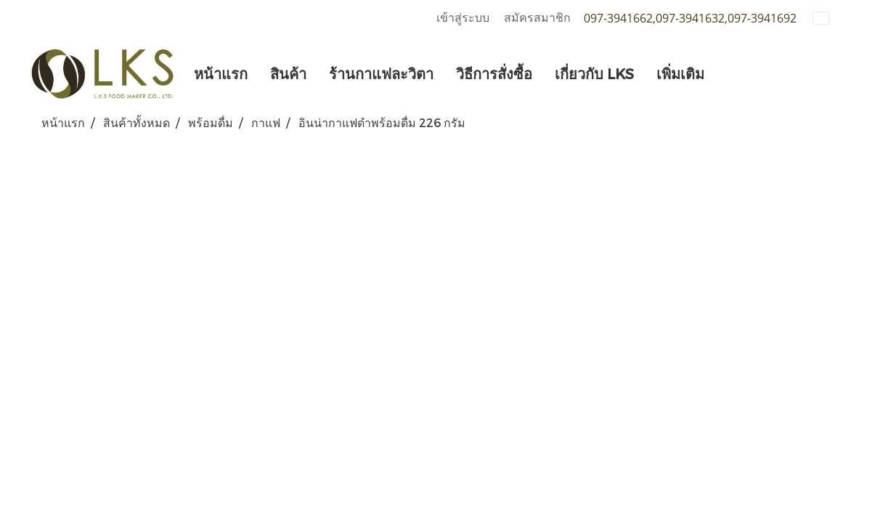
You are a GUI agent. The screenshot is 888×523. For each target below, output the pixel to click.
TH (830, 18)
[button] (728, 73)
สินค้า (288, 73)
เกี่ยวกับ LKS (594, 73)
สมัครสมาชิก (537, 18)
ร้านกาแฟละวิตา (381, 73)
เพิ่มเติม (680, 73)
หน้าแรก (221, 73)
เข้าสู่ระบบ (462, 18)
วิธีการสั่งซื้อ (494, 73)
